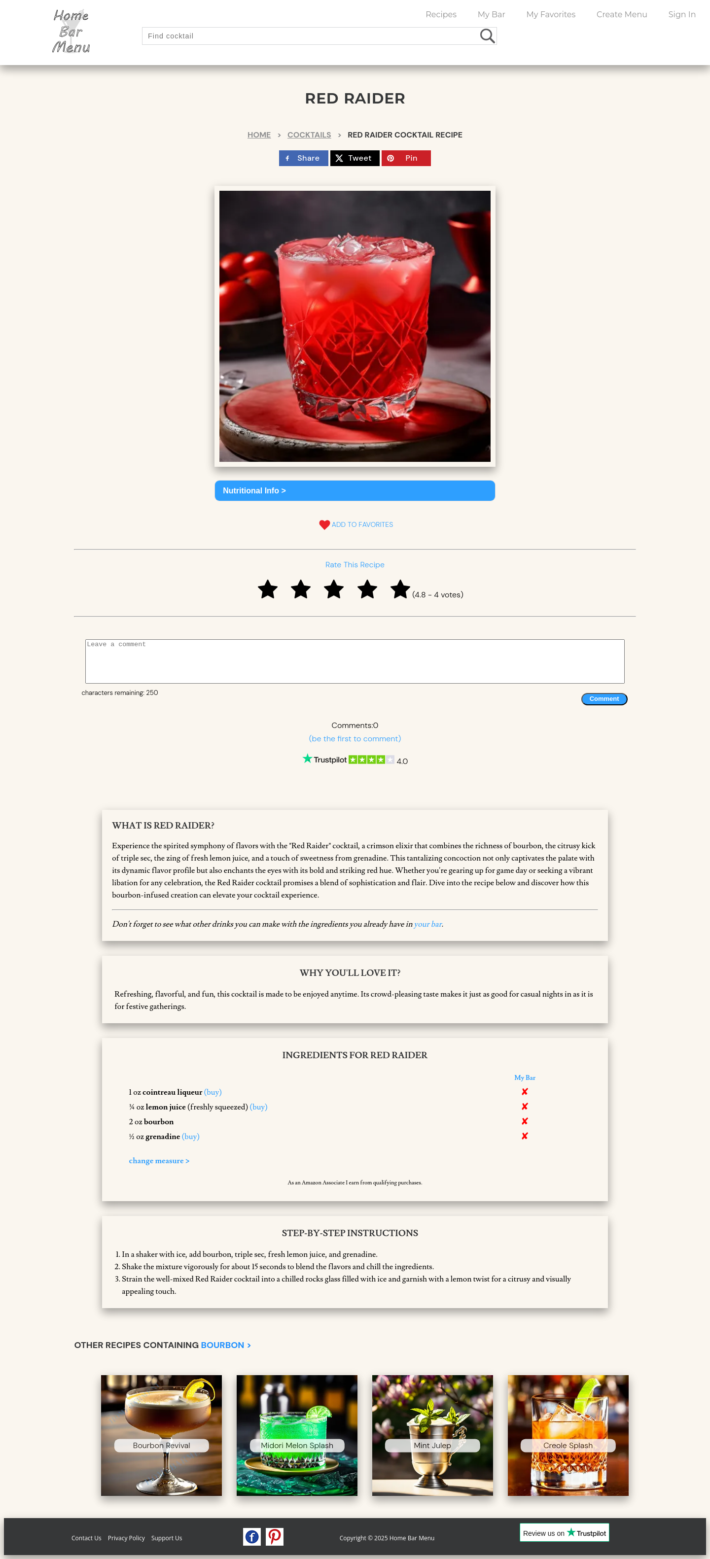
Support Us (166, 1538)
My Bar (491, 14)
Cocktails (309, 135)
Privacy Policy (126, 1538)
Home (259, 135)
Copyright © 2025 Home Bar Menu (387, 1538)
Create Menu (622, 14)
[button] (355, 491)
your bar (428, 924)
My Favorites (551, 14)
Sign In (682, 14)
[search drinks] (488, 36)
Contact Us (86, 1538)
